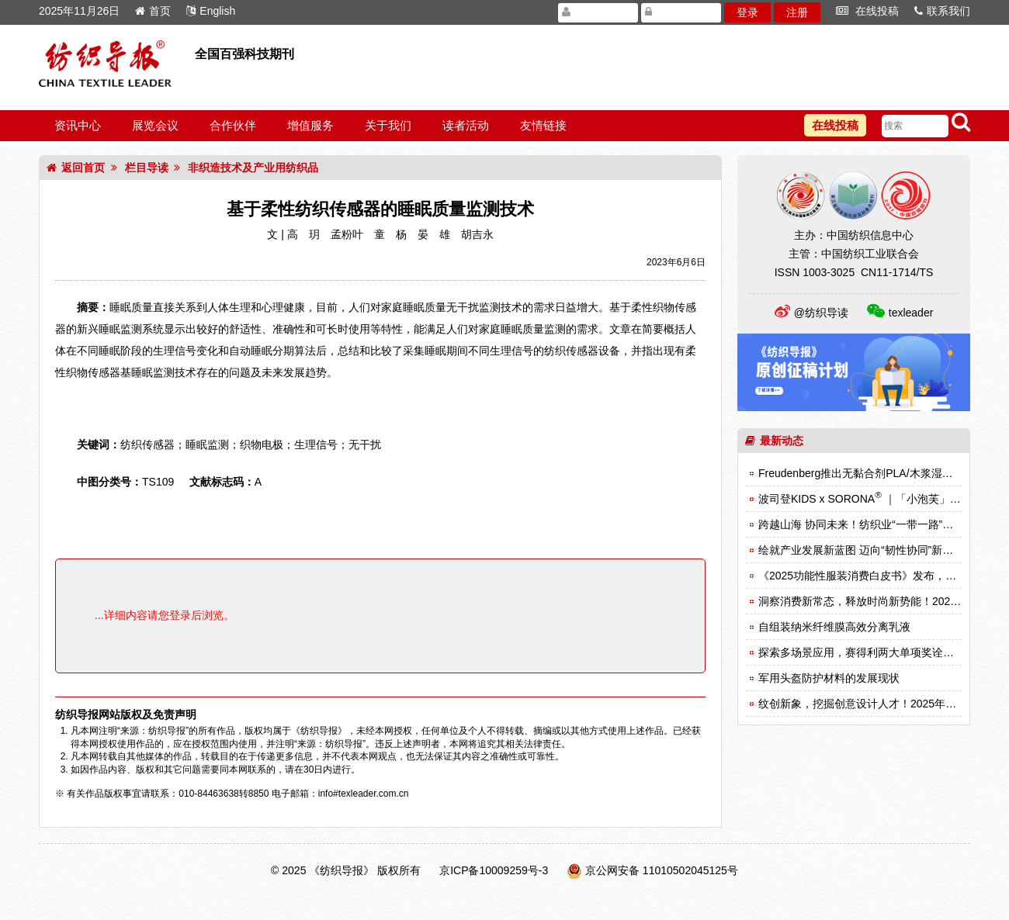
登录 (747, 12)
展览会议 (155, 125)
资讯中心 (77, 125)
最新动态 (774, 440)
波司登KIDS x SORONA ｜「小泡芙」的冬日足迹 (881, 499)
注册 (797, 12)
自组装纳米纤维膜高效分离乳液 (834, 627)
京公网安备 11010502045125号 (661, 870)
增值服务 (310, 125)
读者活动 (465, 125)
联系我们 (942, 11)
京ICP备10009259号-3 (493, 870)
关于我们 (388, 125)
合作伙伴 (233, 125)
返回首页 (76, 167)
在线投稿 (867, 11)
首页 (153, 11)
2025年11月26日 (79, 11)
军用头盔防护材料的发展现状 (829, 678)
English (210, 11)
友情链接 (543, 125)
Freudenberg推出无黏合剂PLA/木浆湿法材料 (866, 473)
